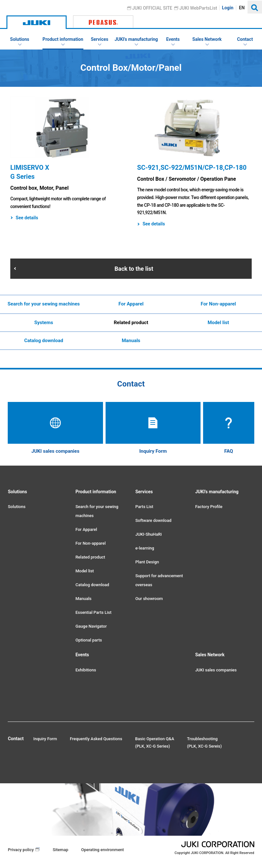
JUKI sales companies (216, 670)
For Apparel (131, 304)
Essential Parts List (93, 612)
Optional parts (88, 640)
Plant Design (147, 561)
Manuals (131, 340)
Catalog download (43, 340)
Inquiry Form (45, 738)
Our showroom (149, 598)
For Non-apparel (218, 304)
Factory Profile (208, 506)
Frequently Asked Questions (96, 738)
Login (228, 7)
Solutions (16, 506)
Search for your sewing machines (44, 304)
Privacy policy (20, 849)
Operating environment (102, 849)
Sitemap (60, 849)
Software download (153, 520)
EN (242, 7)
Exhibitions (85, 670)
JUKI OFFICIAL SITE (152, 8)
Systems (43, 322)
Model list (218, 322)
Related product (131, 322)
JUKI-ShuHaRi (148, 534)
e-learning (144, 548)
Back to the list (134, 268)
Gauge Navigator (91, 626)
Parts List (144, 506)
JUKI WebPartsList (198, 8)
